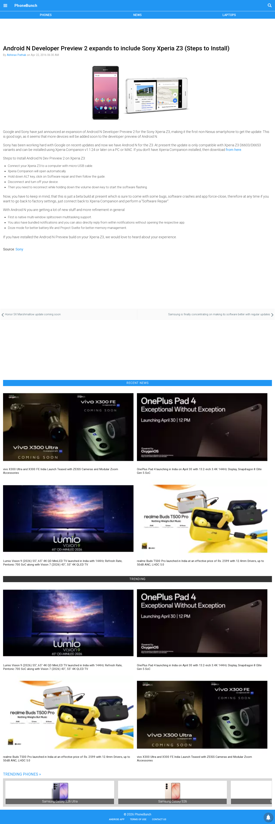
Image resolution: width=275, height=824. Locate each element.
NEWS (137, 15)
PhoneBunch (25, 5)
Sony (19, 249)
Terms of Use (138, 819)
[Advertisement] (137, 31)
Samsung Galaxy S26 (172, 801)
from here (233, 150)
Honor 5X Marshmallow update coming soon (33, 314)
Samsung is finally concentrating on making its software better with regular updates (219, 314)
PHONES (46, 15)
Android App (117, 819)
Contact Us (159, 819)
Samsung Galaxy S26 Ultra (60, 801)
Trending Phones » (22, 774)
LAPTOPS (229, 15)
